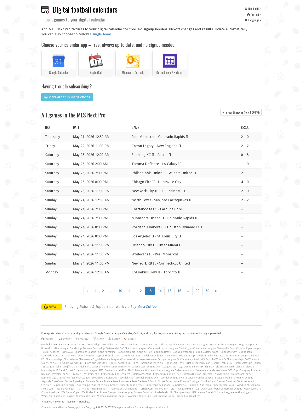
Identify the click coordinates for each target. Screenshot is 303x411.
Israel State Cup (243, 362)
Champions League (204, 348)
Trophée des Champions (123, 388)
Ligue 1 (240, 366)
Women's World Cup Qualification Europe (151, 396)
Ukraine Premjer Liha (110, 392)
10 (120, 291)
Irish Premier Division (198, 362)
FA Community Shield (188, 359)
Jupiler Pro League (90, 366)
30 (207, 291)
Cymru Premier (86, 355)
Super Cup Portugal (64, 385)
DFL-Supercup (187, 355)
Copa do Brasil (162, 351)
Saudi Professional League (75, 377)
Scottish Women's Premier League (234, 377)
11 (130, 291)
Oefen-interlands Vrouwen (211, 370)
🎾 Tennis (98, 338)
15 (169, 291)
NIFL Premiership (108, 370)
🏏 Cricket (129, 338)
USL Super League (222, 392)
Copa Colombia (126, 351)
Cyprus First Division (107, 355)
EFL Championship (51, 359)
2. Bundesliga (92, 344)
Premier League (61, 373)
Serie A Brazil (103, 381)
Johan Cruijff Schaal (66, 366)
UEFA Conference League (228, 388)
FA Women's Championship (227, 359)
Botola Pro (47, 348)
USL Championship (179, 392)
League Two (169, 366)
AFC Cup (153, 344)
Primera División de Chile (167, 373)
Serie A (90, 381)
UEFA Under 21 (88, 392)
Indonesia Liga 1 (175, 362)
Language (252, 20)
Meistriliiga (47, 370)
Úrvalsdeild (160, 392)
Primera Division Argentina (136, 373)
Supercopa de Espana (158, 385)
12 (140, 291)
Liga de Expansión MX (191, 366)
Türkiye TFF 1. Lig (164, 388)
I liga (135, 362)
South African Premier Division (218, 381)
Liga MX (209, 366)
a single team (100, 34)
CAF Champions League (133, 348)
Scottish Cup (127, 377)
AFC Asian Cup (110, 344)
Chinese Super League (248, 348)
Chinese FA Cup (225, 348)
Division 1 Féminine (207, 355)
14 (160, 291)
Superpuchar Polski (223, 385)
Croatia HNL (69, 355)
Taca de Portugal (64, 388)
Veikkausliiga (242, 392)
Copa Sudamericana (207, 351)
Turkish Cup (146, 388)
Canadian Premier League (162, 348)
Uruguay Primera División (137, 392)
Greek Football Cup (120, 362)
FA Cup (206, 359)
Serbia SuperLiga (74, 381)
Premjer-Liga (79, 373)
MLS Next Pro (70, 370)
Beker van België (227, 344)
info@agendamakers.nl (155, 407)
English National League (106, 359)
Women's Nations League (111, 396)
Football (254, 14)
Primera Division (110, 373)
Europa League (166, 359)
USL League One (201, 392)
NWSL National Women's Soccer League (150, 370)
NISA (123, 370)
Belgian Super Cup (249, 344)
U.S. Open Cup (204, 388)
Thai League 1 (99, 388)
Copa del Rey (144, 351)
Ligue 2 (250, 366)
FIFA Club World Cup (70, 362)
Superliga (205, 385)
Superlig (193, 385)
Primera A (93, 373)
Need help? (252, 8)
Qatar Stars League (242, 373)
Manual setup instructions (67, 97)
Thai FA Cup (82, 388)
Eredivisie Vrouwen (145, 359)
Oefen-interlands (184, 370)
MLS (58, 370)
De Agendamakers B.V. (126, 407)
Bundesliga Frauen (80, 348)
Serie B (135, 381)
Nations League (88, 370)
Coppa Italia (246, 351)
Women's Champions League (57, 396)
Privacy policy (75, 407)
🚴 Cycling (114, 338)
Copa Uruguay (228, 351)
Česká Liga (185, 348)
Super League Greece (132, 385)
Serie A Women (120, 381)
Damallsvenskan (131, 355)
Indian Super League (151, 362)
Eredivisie (126, 359)
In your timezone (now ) (241, 112)
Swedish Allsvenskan (248, 385)
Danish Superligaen (152, 355)
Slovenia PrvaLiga (189, 381)
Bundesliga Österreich (105, 348)
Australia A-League (197, 344)
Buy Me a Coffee (144, 307)
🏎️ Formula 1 (64, 338)
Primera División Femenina (197, 373)
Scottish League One (147, 377)
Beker (213, 344)
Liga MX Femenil (225, 366)
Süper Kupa (83, 385)
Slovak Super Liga (168, 381)
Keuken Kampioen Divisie (116, 366)
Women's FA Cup (85, 396)
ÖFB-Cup (233, 370)
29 (197, 291)
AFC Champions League (134, 344)
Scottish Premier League (199, 377)
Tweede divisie (184, 388)
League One (153, 366)
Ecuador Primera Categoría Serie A (239, 355)
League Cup (138, 366)
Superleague (180, 385)
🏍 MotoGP (82, 338)
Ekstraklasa (70, 359)
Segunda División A (52, 381)
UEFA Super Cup (69, 392)
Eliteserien (84, 359)
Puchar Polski (221, 373)
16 (179, 291)
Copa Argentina (107, 351)
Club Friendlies (51, 351)
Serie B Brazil (148, 381)
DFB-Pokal (171, 355)
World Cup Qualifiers (188, 396)
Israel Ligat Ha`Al (222, 362)
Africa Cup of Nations (172, 344)
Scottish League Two (172, 377)
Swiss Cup (47, 388)
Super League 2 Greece (105, 385)
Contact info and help (53, 407)
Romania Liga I (49, 377)
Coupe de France (50, 355)
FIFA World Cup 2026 (95, 362)
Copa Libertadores (183, 351)
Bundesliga (61, 348)
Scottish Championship (104, 377)
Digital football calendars (85, 9)
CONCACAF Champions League (78, 351)
